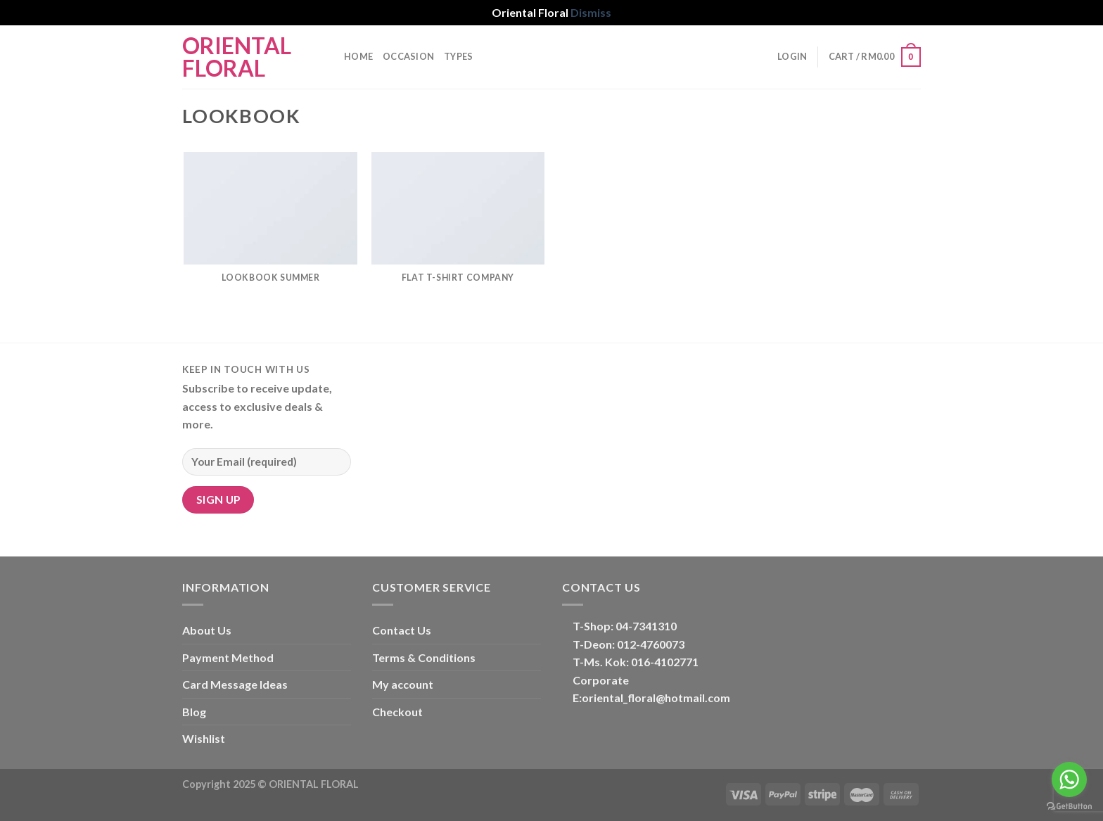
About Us (206, 630)
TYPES (458, 56)
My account (402, 684)
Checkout (397, 711)
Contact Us (401, 630)
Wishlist (203, 738)
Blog (194, 711)
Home (358, 56)
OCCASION (408, 56)
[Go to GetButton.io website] (1069, 806)
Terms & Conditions (424, 657)
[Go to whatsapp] (1069, 779)
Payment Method (228, 657)
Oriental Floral (236, 56)
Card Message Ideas (235, 684)
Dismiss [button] (590, 12)
